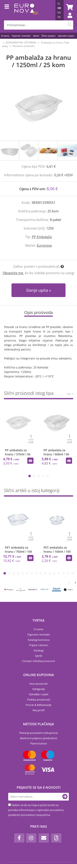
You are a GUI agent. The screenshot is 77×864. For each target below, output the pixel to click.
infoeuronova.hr (44, 661)
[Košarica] (69, 7)
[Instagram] (31, 838)
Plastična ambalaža (24, 46)
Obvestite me (13, 273)
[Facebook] (19, 838)
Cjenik (38, 656)
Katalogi (39, 650)
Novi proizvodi (38, 683)
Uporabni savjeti (66, 35)
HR (59, 8)
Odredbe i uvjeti (38, 694)
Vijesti (36, 35)
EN (59, 12)
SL (58, 3)
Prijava (68, 19)
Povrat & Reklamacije (38, 705)
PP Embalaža (42, 237)
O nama (5, 35)
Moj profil (39, 710)
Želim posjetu (48, 35)
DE (59, 17)
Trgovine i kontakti (21, 35)
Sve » (70, 394)
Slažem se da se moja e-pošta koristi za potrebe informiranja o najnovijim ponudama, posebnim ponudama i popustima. (36, 810)
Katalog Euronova (38, 640)
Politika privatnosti (38, 699)
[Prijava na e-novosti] (65, 797)
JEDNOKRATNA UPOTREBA (21, 42)
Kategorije (38, 689)
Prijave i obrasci (38, 645)
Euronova (44, 245)
